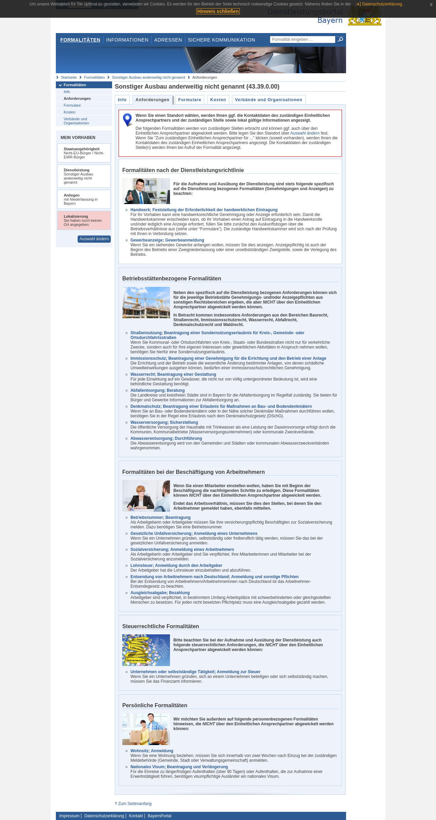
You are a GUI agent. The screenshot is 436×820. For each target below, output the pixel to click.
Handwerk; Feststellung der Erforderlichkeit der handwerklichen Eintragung (204, 209)
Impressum (69, 816)
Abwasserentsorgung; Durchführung (166, 438)
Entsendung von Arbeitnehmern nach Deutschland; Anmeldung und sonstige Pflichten (214, 576)
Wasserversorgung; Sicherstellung (164, 422)
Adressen (168, 40)
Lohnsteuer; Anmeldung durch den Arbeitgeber (176, 565)
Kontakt (136, 816)
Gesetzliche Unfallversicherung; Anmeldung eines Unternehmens (194, 533)
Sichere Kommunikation (221, 40)
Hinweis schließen (217, 11)
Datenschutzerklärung (104, 816)
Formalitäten (80, 40)
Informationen (127, 40)
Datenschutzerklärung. (382, 4)
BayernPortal (159, 816)
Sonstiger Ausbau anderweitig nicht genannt (148, 77)
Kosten (69, 112)
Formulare (72, 105)
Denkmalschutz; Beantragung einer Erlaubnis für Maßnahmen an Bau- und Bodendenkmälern (221, 406)
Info (67, 92)
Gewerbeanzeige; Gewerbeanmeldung (167, 240)
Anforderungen (77, 98)
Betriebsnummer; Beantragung (160, 517)
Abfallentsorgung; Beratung (157, 390)
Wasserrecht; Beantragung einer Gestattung (173, 374)
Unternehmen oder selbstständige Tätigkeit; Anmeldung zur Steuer (195, 671)
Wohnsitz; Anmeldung (151, 750)
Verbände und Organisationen (76, 121)
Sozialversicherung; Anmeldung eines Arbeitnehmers (182, 549)
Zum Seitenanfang (135, 803)
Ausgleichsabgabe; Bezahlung (160, 592)
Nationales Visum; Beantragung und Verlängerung (179, 766)
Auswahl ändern (94, 238)
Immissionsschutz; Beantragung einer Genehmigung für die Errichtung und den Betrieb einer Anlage (228, 358)
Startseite (69, 77)
